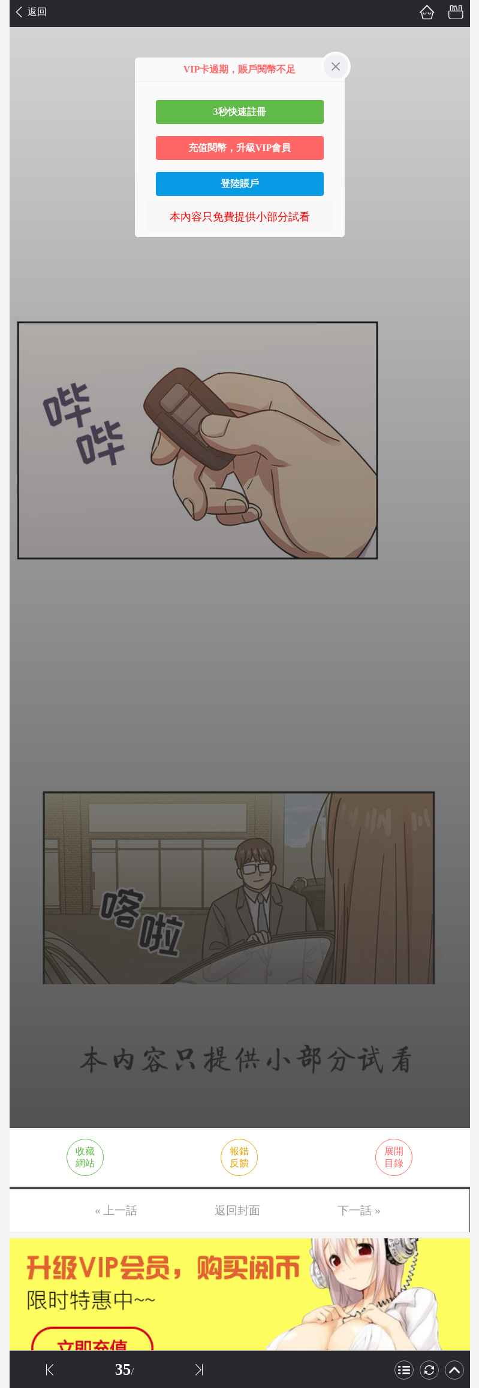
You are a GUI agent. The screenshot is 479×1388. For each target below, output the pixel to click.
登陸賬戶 (240, 184)
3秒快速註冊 (239, 112)
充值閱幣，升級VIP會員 (239, 148)
